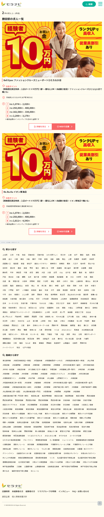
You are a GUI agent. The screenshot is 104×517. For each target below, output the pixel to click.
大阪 (4, 290)
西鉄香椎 (64, 325)
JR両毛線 (41, 378)
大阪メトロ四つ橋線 (72, 462)
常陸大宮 (16, 281)
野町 (38, 338)
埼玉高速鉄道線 (19, 435)
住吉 (77, 316)
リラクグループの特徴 (46, 491)
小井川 (65, 281)
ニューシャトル (68, 440)
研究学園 (48, 330)
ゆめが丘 (21, 321)
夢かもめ (6, 471)
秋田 (23, 255)
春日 (79, 325)
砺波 (68, 285)
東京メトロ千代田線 (85, 413)
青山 (33, 285)
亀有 (80, 272)
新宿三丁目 (79, 312)
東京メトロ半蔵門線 (27, 418)
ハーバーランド (8, 347)
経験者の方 (30, 491)
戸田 (4, 277)
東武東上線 (35, 396)
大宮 (43, 272)
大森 (85, 277)
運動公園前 (7, 343)
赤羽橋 (93, 325)
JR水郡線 (22, 378)
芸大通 (78, 338)
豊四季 (85, 294)
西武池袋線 (91, 396)
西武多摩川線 (56, 400)
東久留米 (22, 299)
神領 (56, 285)
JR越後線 (37, 382)
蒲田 (91, 277)
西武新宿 (54, 299)
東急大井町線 (56, 409)
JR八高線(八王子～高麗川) (37, 369)
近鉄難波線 (89, 422)
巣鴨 (57, 259)
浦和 (37, 272)
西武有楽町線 (7, 400)
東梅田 (41, 343)
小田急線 (75, 404)
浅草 (33, 294)
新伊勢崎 (54, 294)
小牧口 (62, 321)
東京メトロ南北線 (43, 418)
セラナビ (3, 242)
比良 (53, 338)
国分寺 (12, 268)
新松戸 (29, 263)
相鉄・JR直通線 (8, 422)
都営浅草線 (76, 431)
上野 (69, 259)
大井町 (78, 277)
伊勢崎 (32, 281)
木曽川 (93, 285)
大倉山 (70, 308)
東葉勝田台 (7, 338)
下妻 (56, 334)
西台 (19, 330)
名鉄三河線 (35, 422)
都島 (34, 343)
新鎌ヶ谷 (94, 294)
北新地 (86, 290)
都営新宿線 (7, 435)
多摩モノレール (19, 449)
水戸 (75, 255)
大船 (28, 259)
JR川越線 (90, 369)
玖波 (46, 290)
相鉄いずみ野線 (85, 418)
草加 (46, 294)
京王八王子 (60, 303)
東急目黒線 (30, 409)
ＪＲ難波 (25, 290)
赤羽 (31, 272)
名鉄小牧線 (78, 422)
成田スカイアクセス (10, 404)
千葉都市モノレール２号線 (82, 444)
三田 (93, 290)
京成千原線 (87, 400)
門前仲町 (18, 316)
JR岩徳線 (76, 391)
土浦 (69, 255)
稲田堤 (15, 263)
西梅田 (48, 343)
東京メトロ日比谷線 (52, 413)
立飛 (80, 334)
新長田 (33, 290)
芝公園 (5, 330)
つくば (56, 330)
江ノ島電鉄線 (54, 440)
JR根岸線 (36, 365)
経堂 (4, 308)
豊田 (19, 268)
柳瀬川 (16, 294)
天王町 (5, 321)
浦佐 (52, 281)
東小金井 (67, 268)
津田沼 (18, 272)
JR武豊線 (37, 387)
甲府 (31, 268)
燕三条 (44, 285)
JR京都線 (46, 387)
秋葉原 (76, 259)
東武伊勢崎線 (47, 396)
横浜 (22, 259)
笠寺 (86, 285)
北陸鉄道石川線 (39, 453)
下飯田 (49, 334)
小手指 (31, 299)
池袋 (51, 259)
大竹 (52, 290)
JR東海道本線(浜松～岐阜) (21, 387)
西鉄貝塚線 (28, 431)
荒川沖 (63, 255)
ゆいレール (35, 471)
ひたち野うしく (52, 255)
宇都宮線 (53, 369)
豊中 (28, 325)
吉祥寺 (5, 268)
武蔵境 (59, 268)
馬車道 (76, 330)
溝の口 (87, 308)
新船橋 (5, 299)
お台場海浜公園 (87, 330)
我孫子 (91, 272)
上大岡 (47, 312)
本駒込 (84, 316)
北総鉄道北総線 (69, 449)
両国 (90, 268)
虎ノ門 (62, 312)
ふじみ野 (25, 294)
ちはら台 (42, 303)
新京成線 (30, 444)
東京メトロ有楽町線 (10, 418)
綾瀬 (74, 272)
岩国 (58, 290)
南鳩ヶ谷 (33, 330)
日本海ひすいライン (71, 453)
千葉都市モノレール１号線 (60, 444)
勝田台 (93, 299)
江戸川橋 (70, 316)
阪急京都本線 (74, 427)
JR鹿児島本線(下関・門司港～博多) (15, 396)
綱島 (63, 308)
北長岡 (5, 285)
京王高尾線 (44, 404)
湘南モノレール (19, 444)
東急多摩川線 (79, 409)
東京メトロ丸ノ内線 (34, 413)
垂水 (40, 290)
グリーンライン (8, 453)
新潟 (27, 285)
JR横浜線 (26, 365)
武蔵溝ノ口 (7, 263)
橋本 (68, 263)
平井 (11, 272)
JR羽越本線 (38, 360)
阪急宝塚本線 (61, 427)
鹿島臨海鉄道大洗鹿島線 (85, 440)
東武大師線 (80, 396)
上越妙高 (79, 281)
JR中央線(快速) (88, 365)
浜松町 (91, 259)
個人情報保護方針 (19, 496)
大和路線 (75, 387)
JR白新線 (28, 382)
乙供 (11, 255)
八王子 (75, 263)
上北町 (5, 255)
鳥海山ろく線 (52, 431)
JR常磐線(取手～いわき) (53, 360)
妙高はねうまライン (88, 453)
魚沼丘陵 (30, 338)
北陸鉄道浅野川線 (54, 453)
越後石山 (19, 285)
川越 (17, 277)
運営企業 (6, 496)
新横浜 (61, 263)
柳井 (79, 290)
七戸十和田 (27, 347)
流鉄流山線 (7, 449)
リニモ (52, 458)
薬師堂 (72, 325)
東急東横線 (19, 409)
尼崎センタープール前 (41, 325)
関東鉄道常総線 (41, 440)
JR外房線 (15, 373)
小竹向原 (45, 299)
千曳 (17, 255)
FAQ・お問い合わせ (80, 491)
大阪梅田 (6, 325)
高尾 (25, 268)
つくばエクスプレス (34, 435)
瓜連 (4, 281)
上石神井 (64, 299)
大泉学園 (13, 299)
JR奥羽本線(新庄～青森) (22, 360)
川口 (72, 277)
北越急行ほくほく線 (24, 453)
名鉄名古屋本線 (22, 422)
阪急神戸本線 (49, 427)
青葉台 (5, 312)
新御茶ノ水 (49, 316)
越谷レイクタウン (41, 263)
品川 (10, 259)
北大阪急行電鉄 (24, 462)
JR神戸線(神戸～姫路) (89, 387)
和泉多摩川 (13, 308)
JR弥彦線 (46, 382)
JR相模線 (56, 365)
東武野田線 (69, 396)
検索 (89, 4)
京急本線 (6, 413)
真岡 (68, 334)
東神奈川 (53, 263)
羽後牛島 (40, 255)
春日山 (87, 281)
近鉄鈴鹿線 (17, 427)
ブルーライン (28, 440)
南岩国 (65, 290)
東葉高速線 (56, 449)
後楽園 (70, 312)
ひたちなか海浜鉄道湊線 (11, 440)
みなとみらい (66, 330)
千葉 (25, 272)
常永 (72, 281)
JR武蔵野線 (16, 365)
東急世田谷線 (91, 409)
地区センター (13, 334)
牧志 (18, 347)
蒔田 (42, 334)
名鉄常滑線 (57, 422)
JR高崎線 (6, 373)
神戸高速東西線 (8, 466)
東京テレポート (90, 334)
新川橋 (35, 321)
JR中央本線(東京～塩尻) (71, 365)
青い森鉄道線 (40, 431)
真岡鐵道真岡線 (42, 444)
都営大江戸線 (65, 431)
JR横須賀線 (46, 365)
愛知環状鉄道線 (41, 458)
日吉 (57, 308)
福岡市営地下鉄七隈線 (20, 471)
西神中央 (83, 343)
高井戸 (75, 303)
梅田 (21, 343)
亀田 (11, 285)
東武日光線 (58, 396)
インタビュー (64, 491)
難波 (93, 321)
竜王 (37, 268)
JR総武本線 (21, 369)
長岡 (58, 281)
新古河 (62, 294)
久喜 (49, 272)
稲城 (68, 303)
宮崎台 (94, 308)
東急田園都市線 (42, 409)
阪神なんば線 (17, 431)
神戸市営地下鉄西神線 (70, 466)
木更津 (44, 277)
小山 (61, 272)
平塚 (40, 259)
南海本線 (27, 427)
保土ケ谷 (91, 263)
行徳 (41, 316)
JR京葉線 (34, 373)
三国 (22, 325)
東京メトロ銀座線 (18, 413)
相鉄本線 (73, 418)
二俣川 (12, 321)
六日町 (45, 281)
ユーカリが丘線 (75, 435)
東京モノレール (33, 449)
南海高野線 (37, 427)
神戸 (17, 290)
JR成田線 (43, 373)
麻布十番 (93, 316)
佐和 (87, 255)
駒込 (63, 259)
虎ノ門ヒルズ (7, 316)
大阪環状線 (47, 391)
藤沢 (34, 259)
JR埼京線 (81, 369)
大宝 (62, 334)
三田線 (19, 466)
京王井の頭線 (55, 404)
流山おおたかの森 (74, 294)
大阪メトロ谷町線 (56, 462)
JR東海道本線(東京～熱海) (74, 360)
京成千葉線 (76, 400)
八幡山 (51, 303)
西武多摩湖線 (43, 400)
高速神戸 (57, 343)
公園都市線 (28, 466)
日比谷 (88, 312)
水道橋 (83, 268)
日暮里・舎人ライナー (85, 449)
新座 (22, 263)
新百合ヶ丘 (33, 308)
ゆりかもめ (63, 435)
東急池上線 (67, 409)
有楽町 (84, 259)
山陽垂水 (66, 343)
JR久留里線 (72, 373)
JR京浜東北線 (84, 373)
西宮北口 (15, 325)
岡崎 (74, 285)
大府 (80, 285)
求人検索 (8, 242)
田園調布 (50, 308)
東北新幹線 (7, 360)
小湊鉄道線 (7, 444)
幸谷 (74, 334)
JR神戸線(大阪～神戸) (61, 387)
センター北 (34, 334)
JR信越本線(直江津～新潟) (12, 382)
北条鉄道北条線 (53, 466)
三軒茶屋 (79, 308)
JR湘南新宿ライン (9, 378)
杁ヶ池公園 (69, 338)
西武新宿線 (19, 400)
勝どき (86, 325)
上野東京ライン (62, 378)
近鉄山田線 (7, 427)
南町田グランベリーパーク (20, 312)
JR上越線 (50, 378)
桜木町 (82, 263)
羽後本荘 (31, 255)
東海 (93, 255)
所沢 (37, 299)
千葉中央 (33, 303)
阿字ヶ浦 (24, 334)
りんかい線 (46, 449)
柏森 (55, 321)
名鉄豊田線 (46, 422)
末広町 (54, 312)
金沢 (62, 285)
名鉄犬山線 (68, 422)
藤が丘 (60, 338)
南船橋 (51, 277)
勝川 (50, 285)
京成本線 (66, 400)
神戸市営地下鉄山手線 (89, 466)
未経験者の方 (17, 491)
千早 (4, 294)
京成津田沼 (85, 299)
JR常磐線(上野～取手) (67, 369)
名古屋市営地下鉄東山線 (66, 458)
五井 (29, 277)
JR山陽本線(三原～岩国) (11, 391)
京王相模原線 (32, 404)
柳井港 (72, 290)
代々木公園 (60, 316)
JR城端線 (6, 387)
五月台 (41, 308)
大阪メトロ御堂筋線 (39, 462)
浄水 (49, 321)
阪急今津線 (86, 427)
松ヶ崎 (79, 321)
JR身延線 (74, 378)
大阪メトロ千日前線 (90, 462)
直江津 (95, 281)
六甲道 (11, 290)
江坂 (15, 343)
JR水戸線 (31, 378)
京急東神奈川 (37, 312)
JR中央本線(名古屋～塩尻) (62, 382)
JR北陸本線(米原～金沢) (83, 382)
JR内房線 (25, 373)
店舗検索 (6, 491)
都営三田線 (87, 431)
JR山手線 (90, 360)
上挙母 (42, 321)
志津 (4, 303)
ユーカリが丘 (13, 303)
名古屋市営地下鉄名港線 (87, 458)
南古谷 (11, 277)
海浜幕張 (60, 277)
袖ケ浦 (36, 277)
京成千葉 (24, 303)
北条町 (74, 343)
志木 (10, 294)
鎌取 (23, 277)
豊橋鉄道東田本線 (9, 462)
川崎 (16, 259)
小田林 (24, 281)
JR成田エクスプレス (57, 373)
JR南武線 (6, 365)
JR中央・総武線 (8, 369)
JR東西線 (57, 391)
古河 (55, 272)
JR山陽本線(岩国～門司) (31, 391)
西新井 (39, 294)
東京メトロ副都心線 (60, 418)
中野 (52, 268)
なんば (27, 343)
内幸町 (12, 330)
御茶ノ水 (45, 268)
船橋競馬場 (74, 299)
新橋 (4, 259)
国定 (38, 281)
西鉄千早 (55, 325)
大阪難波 (71, 321)
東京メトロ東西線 (68, 413)
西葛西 (34, 316)
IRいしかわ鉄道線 (9, 458)
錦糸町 (5, 272)
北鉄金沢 (46, 338)
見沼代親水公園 (19, 338)
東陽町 (26, 316)
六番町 (86, 338)
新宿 (46, 259)
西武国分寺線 (31, 400)
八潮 (40, 330)
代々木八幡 (94, 303)
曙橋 (25, 330)
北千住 (67, 272)
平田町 (86, 321)
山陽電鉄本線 (40, 466)
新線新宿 (84, 303)
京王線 (22, 404)
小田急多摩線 (7, 409)
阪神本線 (6, 431)
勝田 (81, 255)
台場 (4, 334)
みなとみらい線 (50, 435)
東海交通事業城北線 (25, 458)
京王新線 (66, 404)
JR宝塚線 (67, 391)
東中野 (76, 268)
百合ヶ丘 (22, 308)
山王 (28, 321)
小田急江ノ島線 (87, 404)
